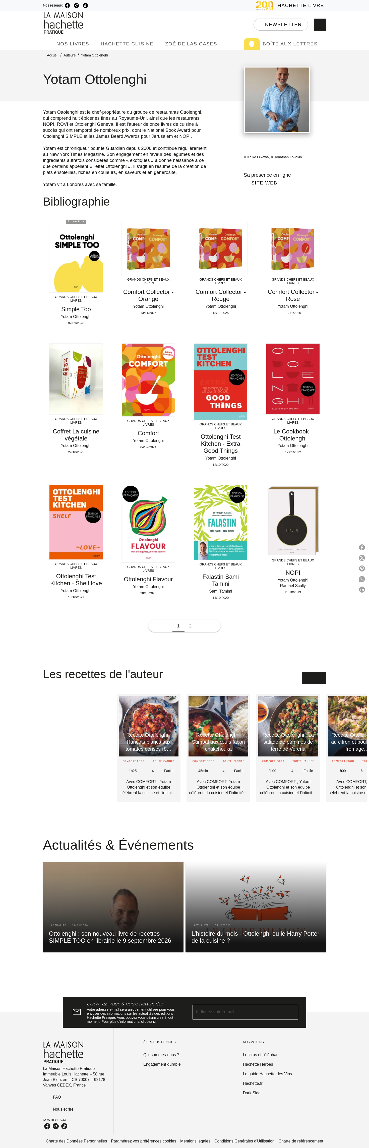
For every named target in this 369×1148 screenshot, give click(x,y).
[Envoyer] (292, 1012)
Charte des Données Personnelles (76, 1141)
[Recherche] (320, 25)
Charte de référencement (301, 1141)
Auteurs (70, 55)
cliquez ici (148, 1021)
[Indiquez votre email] (239, 1012)
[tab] (48, 44)
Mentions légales (195, 1141)
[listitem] (67, 5)
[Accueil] (64, 23)
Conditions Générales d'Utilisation (244, 1141)
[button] (281, 25)
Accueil (52, 55)
